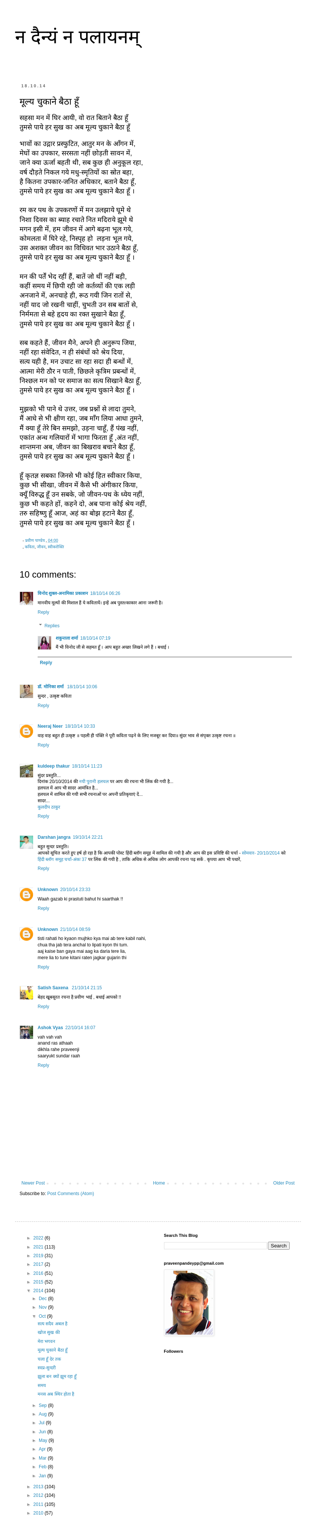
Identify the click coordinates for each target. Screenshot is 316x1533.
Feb (43, 1466)
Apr (43, 1449)
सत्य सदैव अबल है (52, 1323)
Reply (43, 612)
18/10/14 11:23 (87, 766)
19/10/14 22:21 (88, 837)
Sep (43, 1405)
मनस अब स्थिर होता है (56, 1394)
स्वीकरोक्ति (56, 546)
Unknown (48, 889)
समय (42, 1385)
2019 (39, 1255)
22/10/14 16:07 (80, 1027)
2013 (39, 1486)
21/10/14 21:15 (87, 987)
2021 (39, 1247)
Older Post (284, 1183)
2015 (39, 1282)
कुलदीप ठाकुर (49, 807)
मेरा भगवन (46, 1341)
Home (159, 1183)
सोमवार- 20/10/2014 (261, 853)
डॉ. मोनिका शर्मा (51, 686)
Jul (42, 1422)
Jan (43, 1475)
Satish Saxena (54, 987)
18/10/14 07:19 (95, 638)
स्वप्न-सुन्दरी (47, 1367)
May (44, 1440)
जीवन (41, 546)
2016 (39, 1273)
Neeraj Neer (50, 726)
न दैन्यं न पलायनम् (77, 36)
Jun (43, 1431)
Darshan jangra (54, 837)
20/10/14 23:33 (75, 889)
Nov (43, 1307)
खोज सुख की (49, 1332)
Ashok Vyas (50, 1027)
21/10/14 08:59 (75, 929)
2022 (39, 1238)
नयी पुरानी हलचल (94, 781)
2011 (39, 1504)
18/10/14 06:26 (105, 593)
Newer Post (33, 1183)
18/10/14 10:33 (80, 726)
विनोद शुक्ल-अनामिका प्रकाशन (63, 593)
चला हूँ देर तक (49, 1359)
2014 (39, 1290)
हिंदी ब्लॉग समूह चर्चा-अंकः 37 (63, 859)
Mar (43, 1458)
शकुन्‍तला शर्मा (67, 638)
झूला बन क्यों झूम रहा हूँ (57, 1376)
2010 (39, 1513)
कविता (30, 546)
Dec (43, 1298)
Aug (43, 1414)
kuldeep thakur (54, 766)
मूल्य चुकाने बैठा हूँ (52, 1350)
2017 (39, 1264)
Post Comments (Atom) (70, 1193)
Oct (43, 1316)
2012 (39, 1495)
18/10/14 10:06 (82, 686)
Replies (51, 625)
